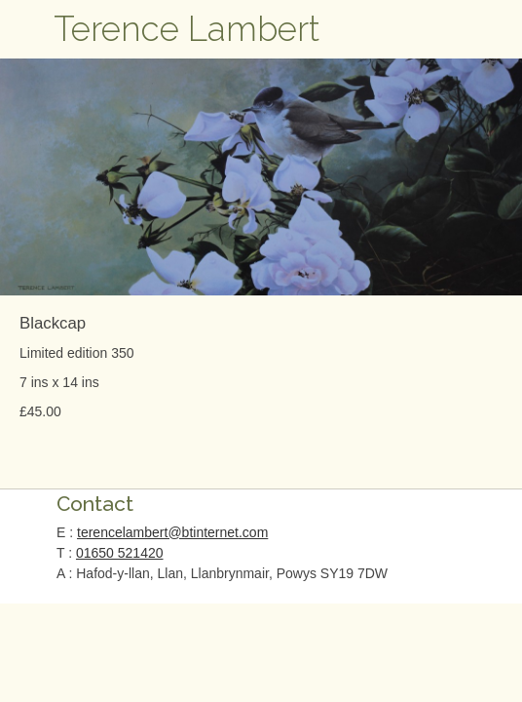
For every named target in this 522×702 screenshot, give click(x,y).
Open (29, 29)
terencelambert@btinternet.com (172, 532)
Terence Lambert (187, 29)
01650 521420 (120, 553)
